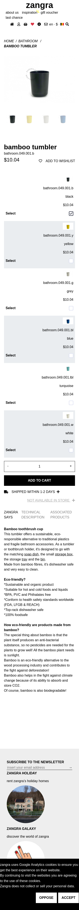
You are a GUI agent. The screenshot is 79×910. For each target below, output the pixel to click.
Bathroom (28, 41)
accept (68, 897)
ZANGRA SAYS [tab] (11, 514)
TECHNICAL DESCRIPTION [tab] (32, 514)
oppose (46, 897)
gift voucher (49, 12)
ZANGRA (39, 5)
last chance (14, 17)
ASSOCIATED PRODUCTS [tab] (61, 514)
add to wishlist (57, 161)
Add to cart (39, 480)
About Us (12, 12)
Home (9, 41)
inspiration (29, 12)
